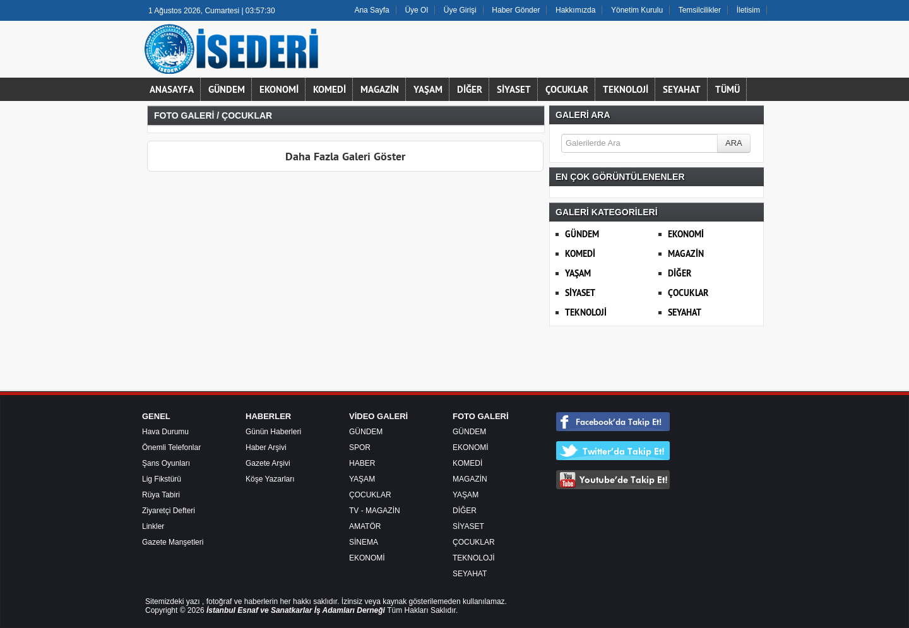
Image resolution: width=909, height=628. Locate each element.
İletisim (748, 10)
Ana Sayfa (371, 10)
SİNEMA (363, 542)
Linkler (153, 526)
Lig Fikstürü (161, 479)
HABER (362, 463)
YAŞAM (428, 89)
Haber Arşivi (266, 447)
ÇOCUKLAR (566, 89)
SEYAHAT (682, 89)
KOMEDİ (329, 89)
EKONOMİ (279, 89)
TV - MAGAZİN (374, 510)
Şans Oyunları (166, 463)
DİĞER (469, 89)
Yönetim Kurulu (637, 10)
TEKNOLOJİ (625, 89)
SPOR (360, 447)
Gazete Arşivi (268, 463)
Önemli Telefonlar (171, 447)
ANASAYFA (172, 89)
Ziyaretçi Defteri (168, 510)
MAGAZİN (379, 89)
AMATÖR (365, 526)
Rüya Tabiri (161, 494)
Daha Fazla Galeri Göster (345, 156)
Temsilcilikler (700, 10)
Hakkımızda (575, 10)
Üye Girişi (460, 10)
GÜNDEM (226, 89)
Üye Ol (416, 10)
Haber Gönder (516, 10)
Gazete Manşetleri (172, 542)
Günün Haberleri (273, 431)
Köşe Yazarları (270, 479)
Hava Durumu (165, 431)
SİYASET (514, 89)
